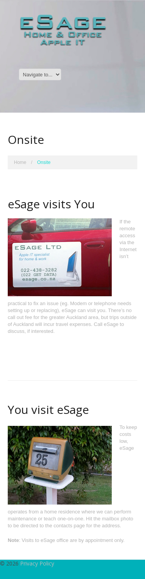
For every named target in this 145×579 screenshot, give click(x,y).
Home (20, 162)
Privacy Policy (37, 563)
